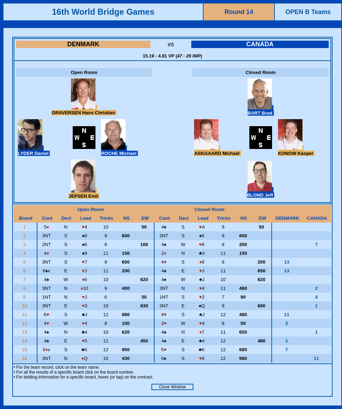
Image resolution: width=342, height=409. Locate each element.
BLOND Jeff (261, 192)
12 (25, 323)
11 (25, 314)
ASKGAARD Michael (217, 150)
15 (25, 349)
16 (25, 358)
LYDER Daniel (34, 150)
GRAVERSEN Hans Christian (84, 110)
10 (25, 305)
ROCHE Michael (119, 150)
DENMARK (83, 44)
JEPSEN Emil (84, 193)
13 (25, 332)
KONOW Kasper (296, 150)
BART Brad (261, 110)
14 (25, 340)
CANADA (259, 44)
